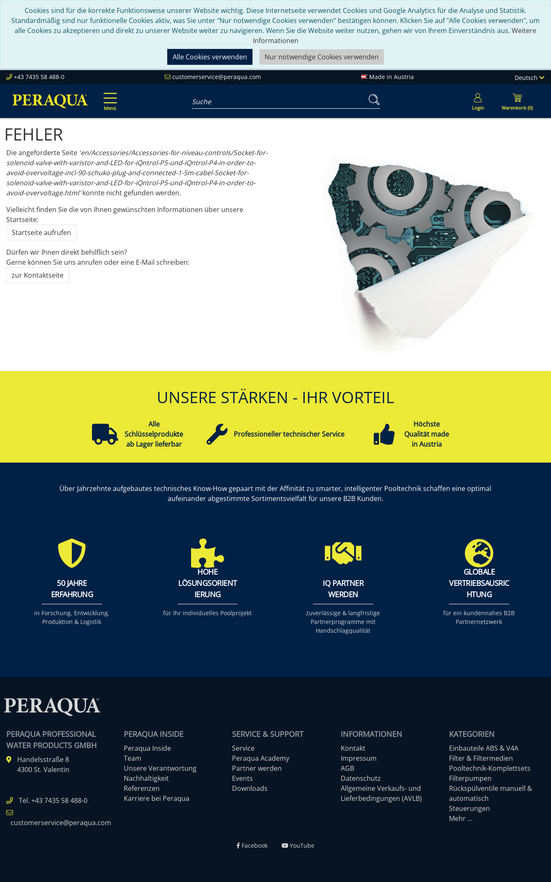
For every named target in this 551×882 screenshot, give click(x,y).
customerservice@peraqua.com (216, 77)
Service (243, 748)
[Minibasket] (517, 101)
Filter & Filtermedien (481, 758)
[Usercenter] (478, 101)
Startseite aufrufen (41, 232)
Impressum (359, 758)
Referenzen (142, 788)
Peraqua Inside (147, 748)
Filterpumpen (470, 778)
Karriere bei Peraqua (156, 798)
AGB (347, 768)
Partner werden (257, 768)
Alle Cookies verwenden (210, 56)
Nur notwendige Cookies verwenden (322, 56)
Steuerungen (469, 808)
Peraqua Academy (260, 758)
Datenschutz (361, 778)
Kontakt (353, 748)
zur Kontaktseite (38, 275)
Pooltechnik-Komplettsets (490, 768)
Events (242, 778)
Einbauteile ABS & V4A (483, 748)
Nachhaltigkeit (146, 778)
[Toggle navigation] (108, 95)
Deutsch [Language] (529, 78)
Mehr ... (460, 818)
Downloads (250, 788)
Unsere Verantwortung (160, 768)
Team (132, 758)
